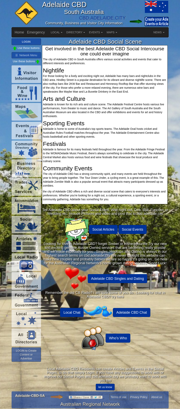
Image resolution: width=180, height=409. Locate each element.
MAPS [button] (112, 32)
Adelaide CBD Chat (131, 312)
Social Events (132, 229)
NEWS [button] (159, 32)
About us (156, 397)
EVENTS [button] (96, 32)
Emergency (36, 32)
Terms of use (118, 397)
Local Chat (71, 312)
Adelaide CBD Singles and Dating (117, 279)
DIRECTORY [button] (75, 32)
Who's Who (118, 338)
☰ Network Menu (26, 55)
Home (19, 32)
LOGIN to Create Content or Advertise (26, 354)
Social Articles (103, 229)
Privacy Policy (138, 397)
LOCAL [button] (56, 32)
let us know (105, 387)
